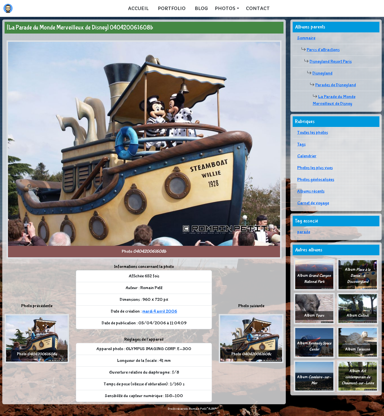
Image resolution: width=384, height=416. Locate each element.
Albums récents (310, 191)
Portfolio (172, 8)
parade (303, 232)
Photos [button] (225, 8)
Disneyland (322, 73)
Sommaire (306, 38)
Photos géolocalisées (315, 179)
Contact (258, 8)
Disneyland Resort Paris (331, 61)
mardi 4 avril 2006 (159, 311)
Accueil (138, 8)
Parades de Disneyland (335, 85)
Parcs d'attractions (323, 49)
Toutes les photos (312, 132)
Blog (201, 8)
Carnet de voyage (313, 203)
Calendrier (306, 156)
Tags (301, 144)
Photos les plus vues (315, 167)
